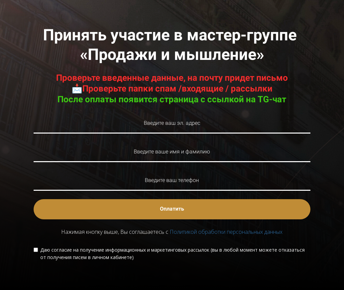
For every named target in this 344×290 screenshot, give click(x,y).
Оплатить (172, 209)
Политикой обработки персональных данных (226, 231)
